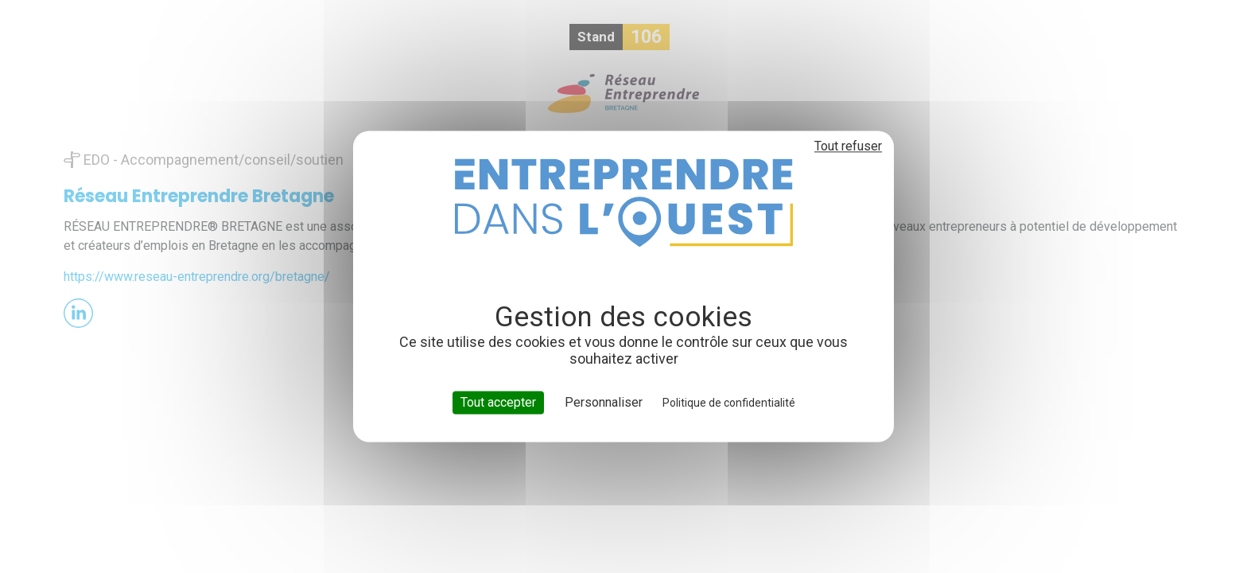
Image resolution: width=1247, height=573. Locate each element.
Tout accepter (498, 402)
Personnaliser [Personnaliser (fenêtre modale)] (604, 402)
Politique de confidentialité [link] (728, 402)
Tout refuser (848, 146)
